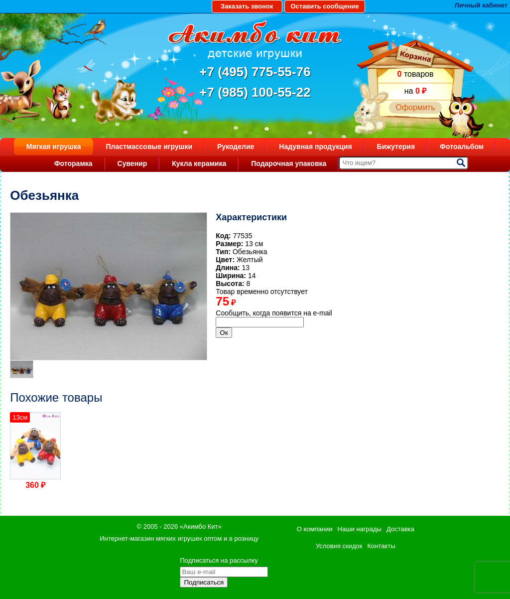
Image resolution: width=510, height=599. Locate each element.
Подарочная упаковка (288, 163)
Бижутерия (396, 146)
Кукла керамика (199, 163)
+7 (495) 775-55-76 (254, 71)
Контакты (381, 546)
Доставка (400, 529)
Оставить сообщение (324, 6)
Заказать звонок (247, 6)
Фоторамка (73, 163)
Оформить (415, 107)
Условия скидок (339, 546)
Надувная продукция (315, 146)
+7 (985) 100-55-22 (254, 92)
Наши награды (360, 529)
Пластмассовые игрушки (149, 146)
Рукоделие (235, 146)
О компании (315, 529)
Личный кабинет (481, 5)
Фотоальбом (462, 146)
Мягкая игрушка (53, 146)
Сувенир (132, 163)
